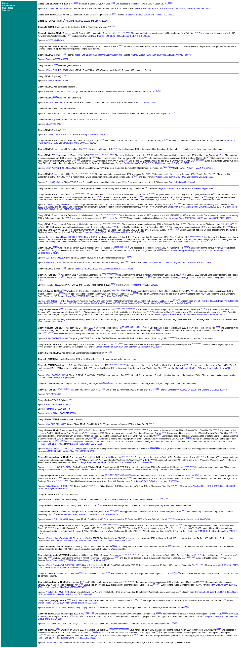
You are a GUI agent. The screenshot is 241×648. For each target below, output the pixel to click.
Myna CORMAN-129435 (70, 567)
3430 (57, 480)
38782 (104, 274)
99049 (51, 333)
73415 (77, 173)
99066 (114, 546)
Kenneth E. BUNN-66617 (57, 519)
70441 (123, 290)
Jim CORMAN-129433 (228, 565)
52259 (123, 430)
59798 (127, 581)
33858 (103, 223)
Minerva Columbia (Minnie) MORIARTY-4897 (66, 587)
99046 (132, 309)
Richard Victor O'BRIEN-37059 (108, 469)
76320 (134, 554)
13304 (58, 629)
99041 (119, 223)
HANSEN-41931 (53, 285)
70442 (128, 290)
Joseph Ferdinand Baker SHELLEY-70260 (64, 237)
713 (65, 20)
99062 (117, 511)
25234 (122, 247)
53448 (116, 215)
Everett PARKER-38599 (204, 301)
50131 (122, 475)
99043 (126, 247)
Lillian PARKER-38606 (160, 303)
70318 (127, 309)
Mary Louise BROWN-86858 (50, 322)
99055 (63, 389)
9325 (141, 197)
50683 (109, 274)
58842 (109, 223)
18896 (170, 518)
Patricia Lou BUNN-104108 (198, 519)
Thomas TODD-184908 (56, 134)
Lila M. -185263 (102, 21)
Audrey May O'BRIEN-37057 (50, 469)
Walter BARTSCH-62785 (57, 375)
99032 (113, 26)
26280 (64, 76)
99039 (86, 194)
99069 (81, 573)
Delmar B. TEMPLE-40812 (86, 269)
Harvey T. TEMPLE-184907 (93, 134)
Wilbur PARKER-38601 (48, 303)
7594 (92, 250)
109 (101, 358)
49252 (126, 327)
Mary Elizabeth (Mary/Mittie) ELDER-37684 (84, 444)
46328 (81, 194)
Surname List (8, 5)
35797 (58, 389)
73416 (82, 173)
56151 (55, 247)
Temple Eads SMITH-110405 (182, 182)
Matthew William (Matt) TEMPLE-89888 (148, 55)
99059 (62, 441)
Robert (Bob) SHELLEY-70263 (144, 242)
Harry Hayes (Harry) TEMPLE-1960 (185, 278)
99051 (199, 344)
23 (205, 293)
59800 (132, 581)
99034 (121, 46)
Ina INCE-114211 (216, 200)
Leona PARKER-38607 (181, 303)
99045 (62, 309)
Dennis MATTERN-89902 (57, 59)
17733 (117, 309)
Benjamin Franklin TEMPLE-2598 (172, 188)
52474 (126, 456)
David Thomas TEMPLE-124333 (105, 36)
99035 (64, 129)
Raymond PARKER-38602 (71, 303)
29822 (118, 290)
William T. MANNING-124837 (199, 168)
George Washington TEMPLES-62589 (100, 232)
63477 (177, 300)
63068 (110, 525)
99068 (193, 557)
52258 (118, 430)
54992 (96, 154)
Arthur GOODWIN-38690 (57, 338)
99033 (128, 32)
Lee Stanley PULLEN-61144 (58, 624)
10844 (171, 229)
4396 (176, 623)
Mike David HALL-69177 (154, 262)
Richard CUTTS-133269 (56, 607)
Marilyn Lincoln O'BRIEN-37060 (137, 469)
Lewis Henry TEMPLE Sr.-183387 (182, 390)
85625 (123, 364)
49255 (137, 327)
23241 (55, 97)
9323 (77, 194)
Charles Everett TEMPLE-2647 (188, 368)
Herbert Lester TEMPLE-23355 (78, 514)
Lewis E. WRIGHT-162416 (147, 8)
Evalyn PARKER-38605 (138, 303)
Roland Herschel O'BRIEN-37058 (79, 469)
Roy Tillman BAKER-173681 (58, 91)
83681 (97, 527)
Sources (6, 10)
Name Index (7, 8)
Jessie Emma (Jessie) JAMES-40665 (78, 638)
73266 (140, 600)
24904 (126, 262)
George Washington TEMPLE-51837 (112, 347)
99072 (116, 629)
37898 (172, 338)
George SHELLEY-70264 (195, 242)
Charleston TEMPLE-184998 (137, 15)
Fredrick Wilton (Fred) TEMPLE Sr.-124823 (142, 163)
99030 (113, 3)
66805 (118, 364)
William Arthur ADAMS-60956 (64, 540)
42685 (107, 475)
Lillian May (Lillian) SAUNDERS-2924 (111, 296)
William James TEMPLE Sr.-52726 (171, 177)
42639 (64, 268)
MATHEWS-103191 (54, 258)
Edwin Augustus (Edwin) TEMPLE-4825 (172, 314)
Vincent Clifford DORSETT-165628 (61, 413)
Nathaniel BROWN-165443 (58, 409)
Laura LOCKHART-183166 (219, 218)
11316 (172, 113)
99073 (121, 629)
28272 (58, 274)
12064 (113, 364)
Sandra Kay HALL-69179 (201, 262)
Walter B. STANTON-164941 (58, 499)
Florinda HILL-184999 (164, 15)
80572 (87, 173)
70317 (122, 309)
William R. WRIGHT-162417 (199, 8)
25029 (202, 564)
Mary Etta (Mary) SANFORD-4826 (209, 314)
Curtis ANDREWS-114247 (179, 207)
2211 (54, 514)
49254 (131, 327)
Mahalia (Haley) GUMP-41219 (205, 188)
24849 (113, 430)
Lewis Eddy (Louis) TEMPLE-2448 (140, 481)
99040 (114, 223)
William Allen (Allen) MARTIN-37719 (79, 451)
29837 (71, 399)
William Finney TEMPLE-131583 (52, 603)
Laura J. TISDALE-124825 (177, 163)
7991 (100, 525)
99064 (124, 527)
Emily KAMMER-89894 (180, 55)
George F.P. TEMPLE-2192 (216, 616)
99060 (127, 475)
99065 (194, 527)
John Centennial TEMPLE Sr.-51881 (199, 531)
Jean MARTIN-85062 (52, 451)
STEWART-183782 (98, 120)
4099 (73, 616)
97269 (102, 154)
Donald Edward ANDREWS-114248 (208, 207)
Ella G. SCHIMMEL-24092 (107, 514)
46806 (111, 629)
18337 (116, 344)
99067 (187, 557)
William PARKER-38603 (94, 303)
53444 (106, 215)
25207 (116, 247)
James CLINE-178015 (55, 102)
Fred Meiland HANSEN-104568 (143, 285)
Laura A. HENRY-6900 (169, 481)
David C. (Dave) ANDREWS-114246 (62, 204)
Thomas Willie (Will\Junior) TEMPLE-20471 (189, 251)
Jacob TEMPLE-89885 (85, 55)
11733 (55, 65)
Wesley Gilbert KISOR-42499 (206, 486)
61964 (191, 466)
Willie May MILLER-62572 (132, 232)
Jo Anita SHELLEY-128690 (170, 242)
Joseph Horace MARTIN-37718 (60, 449)
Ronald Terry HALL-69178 (177, 262)
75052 (162, 499)
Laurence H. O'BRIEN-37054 (58, 467)
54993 (146, 157)
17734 (194, 319)
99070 (177, 573)
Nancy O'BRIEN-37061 (163, 469)
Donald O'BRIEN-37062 (184, 469)
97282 (107, 154)
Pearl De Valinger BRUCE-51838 (147, 347)
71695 (118, 32)
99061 (132, 475)
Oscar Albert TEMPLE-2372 (78, 296)
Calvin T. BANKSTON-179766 (59, 113)
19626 (151, 423)
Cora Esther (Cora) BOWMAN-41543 (78, 143)
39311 (77, 188)
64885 (152, 459)
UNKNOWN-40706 (54, 643)
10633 (108, 430)
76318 (129, 554)
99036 (85, 148)
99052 (110, 352)
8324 (63, 327)
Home (5, 3)
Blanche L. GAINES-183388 (214, 390)
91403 (92, 173)
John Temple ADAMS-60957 (91, 540)
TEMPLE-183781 (77, 120)
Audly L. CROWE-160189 (57, 81)
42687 (117, 475)
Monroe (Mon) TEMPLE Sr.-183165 (187, 218)
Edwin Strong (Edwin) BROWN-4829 (62, 319)
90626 (92, 613)
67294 (128, 430)
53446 (111, 215)
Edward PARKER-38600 (227, 301)
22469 (64, 54)
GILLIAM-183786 (53, 124)
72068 (190, 236)
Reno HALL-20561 (54, 262)
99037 (55, 154)
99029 (76, 3)
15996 (102, 140)
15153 (101, 215)
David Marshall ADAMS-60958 (118, 540)
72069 (195, 236)
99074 (126, 629)
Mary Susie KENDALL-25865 (158, 333)
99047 (142, 327)
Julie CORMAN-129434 (48, 567)
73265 (135, 600)
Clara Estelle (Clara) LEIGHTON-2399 (135, 462)
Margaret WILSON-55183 (201, 177)
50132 (62, 480)
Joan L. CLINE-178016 (146, 102)
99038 (112, 154)
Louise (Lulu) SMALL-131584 (84, 603)
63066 (105, 525)
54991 (91, 154)
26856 (68, 600)
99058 (144, 430)
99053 (101, 383)
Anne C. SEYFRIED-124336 (136, 36)
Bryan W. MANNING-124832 (58, 168)
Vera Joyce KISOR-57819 (55, 488)
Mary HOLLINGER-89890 (110, 55)
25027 (124, 554)
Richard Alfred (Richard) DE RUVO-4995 (213, 592)
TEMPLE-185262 (82, 21)
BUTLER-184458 (53, 394)
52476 (131, 456)
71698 (123, 32)
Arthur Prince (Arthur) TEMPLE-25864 (124, 333)
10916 (158, 91)
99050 (121, 344)
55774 (129, 257)
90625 (86, 613)
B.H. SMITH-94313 (54, 182)
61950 (225, 459)
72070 (166, 226)
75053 (167, 499)
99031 (114, 14)
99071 (158, 584)
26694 (113, 290)
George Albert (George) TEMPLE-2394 (97, 462)
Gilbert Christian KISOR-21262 (59, 486)
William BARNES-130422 (57, 70)
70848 (112, 511)
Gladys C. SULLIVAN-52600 (96, 560)
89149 (133, 430)
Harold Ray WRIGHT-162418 (172, 8)
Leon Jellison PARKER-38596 (59, 301)
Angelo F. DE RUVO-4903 (57, 592)
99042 (105, 229)
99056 (68, 389)
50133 (177, 485)
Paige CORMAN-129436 (93, 567)
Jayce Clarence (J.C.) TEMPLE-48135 (63, 560)
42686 (112, 475)
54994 (196, 160)
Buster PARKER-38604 (116, 303)
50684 (114, 274)
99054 (106, 383)
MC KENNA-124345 (55, 40)
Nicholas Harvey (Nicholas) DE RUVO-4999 (72, 594)
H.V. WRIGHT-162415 (55, 8)
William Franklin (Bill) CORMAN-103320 (63, 565)
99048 (147, 327)
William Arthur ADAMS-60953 (59, 538)
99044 (64, 290)
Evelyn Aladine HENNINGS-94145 (118, 269)
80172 (188, 438)
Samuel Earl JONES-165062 (58, 404)
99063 (115, 525)
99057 (138, 430)
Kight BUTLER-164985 (56, 424)
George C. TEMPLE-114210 (191, 200)
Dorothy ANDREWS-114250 (68, 209)
